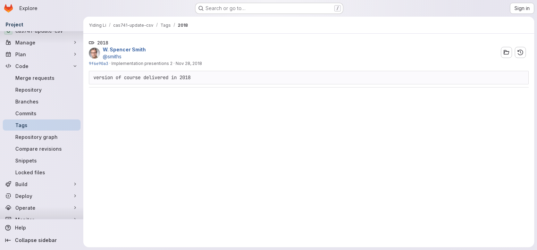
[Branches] (42, 101)
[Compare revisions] (42, 148)
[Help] (42, 227)
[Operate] (42, 207)
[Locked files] (42, 172)
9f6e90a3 (98, 63)
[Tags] (42, 125)
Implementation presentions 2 (142, 63)
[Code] (42, 66)
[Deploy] (42, 195)
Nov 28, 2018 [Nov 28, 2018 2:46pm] (189, 63)
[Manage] (42, 42)
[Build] (42, 184)
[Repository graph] (42, 136)
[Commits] (42, 113)
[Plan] (42, 54)
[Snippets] (42, 160)
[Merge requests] (42, 77)
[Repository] (42, 89)
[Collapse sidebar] (42, 240)
